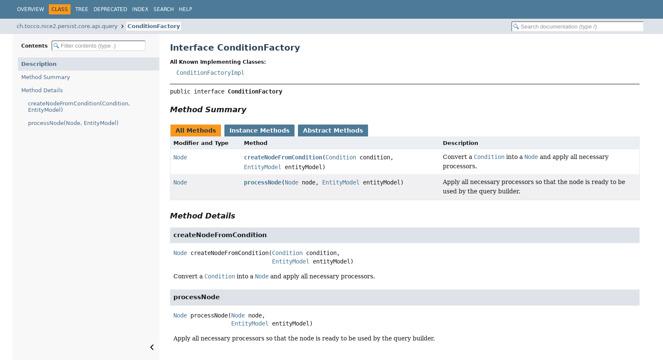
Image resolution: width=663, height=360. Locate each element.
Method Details (42, 90)
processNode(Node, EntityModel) (73, 123)
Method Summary (45, 77)
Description (39, 64)
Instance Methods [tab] (259, 130)
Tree (81, 9)
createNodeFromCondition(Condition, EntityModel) (79, 106)
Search (163, 9)
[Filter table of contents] (98, 45)
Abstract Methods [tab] (333, 130)
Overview (30, 9)
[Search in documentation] (577, 26)
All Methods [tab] (196, 130)
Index (140, 9)
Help (185, 9)
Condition (341, 157)
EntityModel (262, 167)
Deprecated (110, 9)
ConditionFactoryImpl (210, 72)
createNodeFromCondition (283, 157)
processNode (262, 182)
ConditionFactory (154, 26)
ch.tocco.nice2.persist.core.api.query (67, 26)
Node (180, 157)
